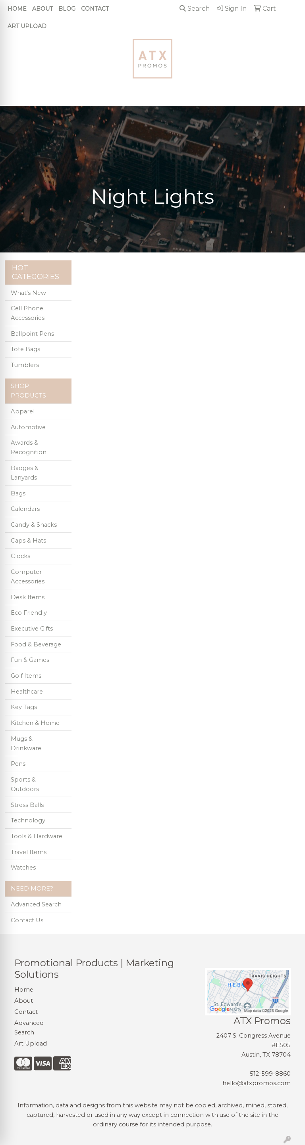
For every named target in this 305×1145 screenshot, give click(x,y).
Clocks (20, 556)
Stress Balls (27, 805)
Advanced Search (36, 904)
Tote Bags (25, 349)
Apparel (23, 411)
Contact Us (27, 920)
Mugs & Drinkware (26, 743)
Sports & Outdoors (25, 784)
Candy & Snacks (34, 524)
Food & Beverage (36, 644)
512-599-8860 (270, 1073)
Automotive (28, 427)
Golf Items (26, 675)
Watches (23, 867)
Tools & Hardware (36, 836)
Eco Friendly (29, 612)
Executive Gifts (32, 628)
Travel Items (28, 852)
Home (17, 8)
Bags (18, 493)
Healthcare (27, 691)
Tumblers (25, 365)
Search (195, 8)
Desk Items (27, 597)
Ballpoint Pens (32, 333)
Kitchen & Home (35, 722)
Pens (18, 763)
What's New (28, 292)
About (42, 8)
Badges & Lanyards (25, 472)
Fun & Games (30, 659)
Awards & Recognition (28, 447)
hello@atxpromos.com (256, 1083)
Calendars (25, 508)
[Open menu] (289, 94)
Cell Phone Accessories (27, 313)
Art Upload (27, 26)
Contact (95, 8)
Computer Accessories (27, 576)
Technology (28, 820)
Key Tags (24, 707)
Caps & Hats (28, 540)
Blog (66, 8)
